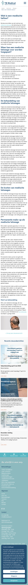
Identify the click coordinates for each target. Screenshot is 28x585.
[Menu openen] (25, 3)
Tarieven (3, 499)
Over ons (4, 495)
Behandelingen (5, 497)
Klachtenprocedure (6, 526)
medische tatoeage (6, 25)
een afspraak (22, 312)
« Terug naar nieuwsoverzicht (14, 333)
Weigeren (14, 576)
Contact (3, 504)
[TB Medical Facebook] (2, 509)
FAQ (2, 501)
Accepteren (14, 580)
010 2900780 (5, 515)
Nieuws (3, 502)
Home (3, 493)
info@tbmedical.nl (6, 517)
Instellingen (14, 571)
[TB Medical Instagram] (4, 509)
